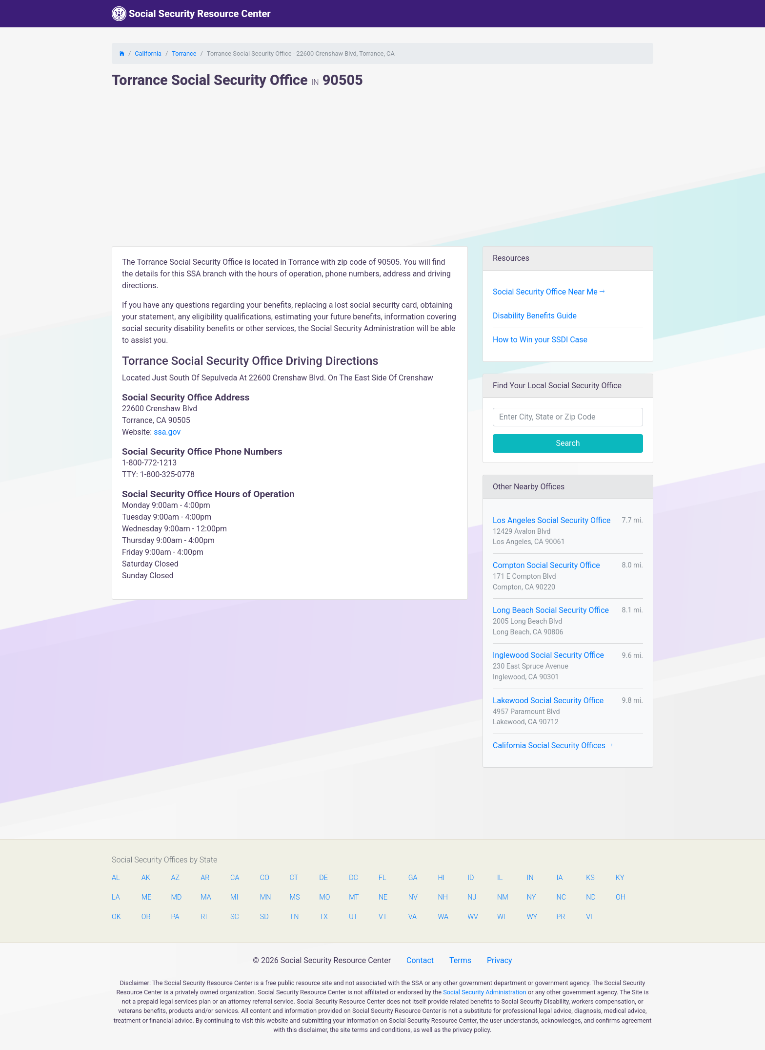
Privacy (499, 960)
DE (323, 878)
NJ (471, 897)
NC (561, 897)
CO (264, 878)
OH (620, 897)
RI (204, 917)
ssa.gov (167, 432)
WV (472, 917)
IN (530, 878)
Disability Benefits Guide (535, 315)
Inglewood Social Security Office (548, 655)
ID (470, 878)
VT (383, 917)
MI (234, 897)
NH (442, 897)
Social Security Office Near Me (548, 291)
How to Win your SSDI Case (540, 339)
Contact (420, 960)
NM (502, 897)
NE (383, 897)
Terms (460, 960)
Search (568, 443)
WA (442, 917)
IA (559, 878)
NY (531, 897)
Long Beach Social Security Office (551, 610)
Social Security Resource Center (191, 13)
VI (589, 917)
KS (590, 878)
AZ (175, 878)
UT (353, 917)
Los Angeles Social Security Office (552, 520)
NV (413, 897)
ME (146, 897)
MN (265, 897)
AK (145, 878)
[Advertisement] (382, 173)
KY (620, 878)
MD (176, 897)
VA (412, 917)
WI (501, 917)
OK (116, 917)
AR (205, 878)
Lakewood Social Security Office (548, 700)
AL (116, 878)
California (148, 53)
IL (500, 878)
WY (532, 917)
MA (205, 897)
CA (234, 878)
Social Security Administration (484, 992)
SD (264, 917)
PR (560, 917)
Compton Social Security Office (546, 565)
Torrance (184, 53)
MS (295, 897)
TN (294, 917)
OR (146, 917)
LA (116, 897)
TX (323, 917)
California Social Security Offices (552, 745)
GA (413, 878)
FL (382, 878)
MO (324, 897)
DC (353, 878)
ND (591, 897)
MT (354, 897)
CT (294, 878)
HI (441, 878)
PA (175, 917)
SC (234, 917)
